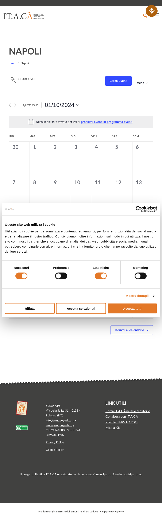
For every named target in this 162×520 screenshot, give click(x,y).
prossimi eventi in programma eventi (106, 122)
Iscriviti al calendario (129, 330)
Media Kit (112, 427)
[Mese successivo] (15, 105)
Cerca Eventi (118, 81)
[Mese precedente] (10, 105)
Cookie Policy (54, 449)
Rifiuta (30, 308)
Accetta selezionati (81, 308)
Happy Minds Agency (112, 511)
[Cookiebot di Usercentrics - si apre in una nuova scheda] (138, 209)
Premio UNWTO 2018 (121, 422)
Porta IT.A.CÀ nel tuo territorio (127, 411)
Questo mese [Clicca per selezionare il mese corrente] (30, 105)
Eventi (13, 63)
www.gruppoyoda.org (60, 425)
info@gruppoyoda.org (60, 420)
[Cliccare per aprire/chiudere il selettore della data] (61, 105)
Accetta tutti (132, 308)
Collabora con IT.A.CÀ (121, 416)
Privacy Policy (55, 442)
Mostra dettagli (137, 295)
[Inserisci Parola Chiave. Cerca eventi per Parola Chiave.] (57, 79)
